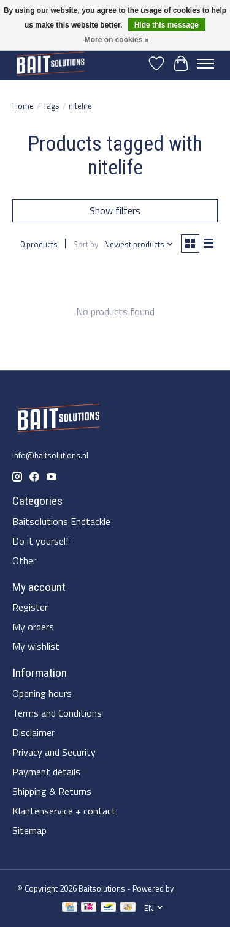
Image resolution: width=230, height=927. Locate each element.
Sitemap (29, 830)
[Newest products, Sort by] (139, 244)
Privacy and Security (54, 752)
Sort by (85, 244)
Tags (51, 106)
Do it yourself (41, 541)
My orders (33, 626)
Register (30, 607)
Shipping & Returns (51, 791)
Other (24, 560)
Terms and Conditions (57, 712)
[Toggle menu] (205, 63)
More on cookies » (117, 39)
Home (23, 106)
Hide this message (166, 25)
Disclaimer (33, 732)
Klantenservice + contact (64, 810)
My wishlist (35, 646)
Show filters (115, 210)
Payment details (46, 771)
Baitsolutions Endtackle (61, 521)
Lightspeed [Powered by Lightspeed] (194, 888)
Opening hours (42, 693)
